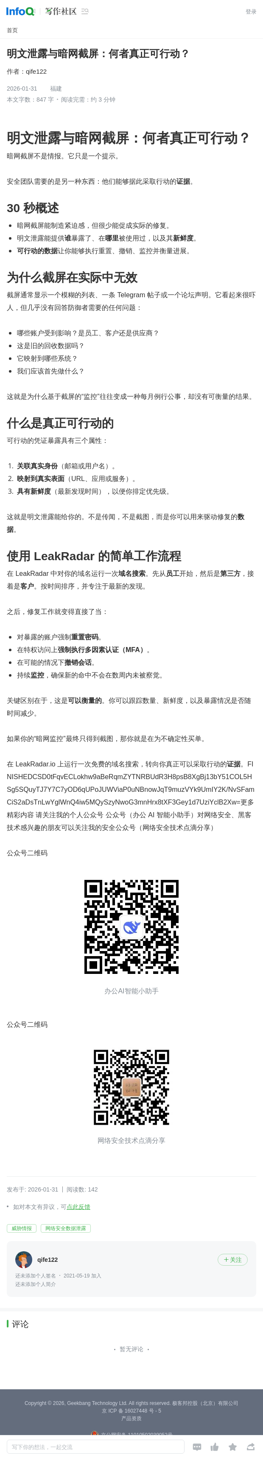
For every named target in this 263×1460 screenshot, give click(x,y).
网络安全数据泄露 (65, 1228)
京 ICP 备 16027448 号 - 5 (131, 1411)
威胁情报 (21, 1228)
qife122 (36, 71)
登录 (251, 11)
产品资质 (131, 1418)
